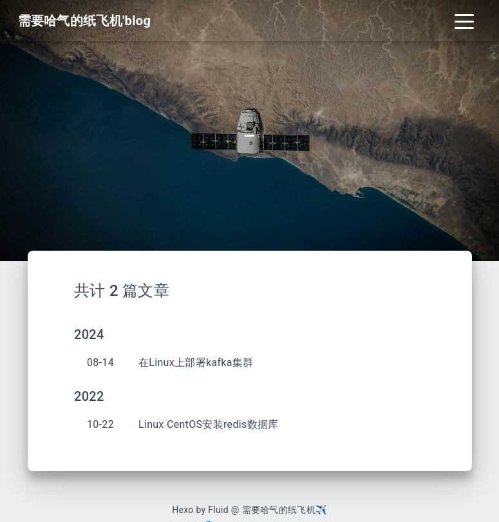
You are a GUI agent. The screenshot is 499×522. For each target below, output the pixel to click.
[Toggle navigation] (464, 21)
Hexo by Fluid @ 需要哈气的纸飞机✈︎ (249, 510)
